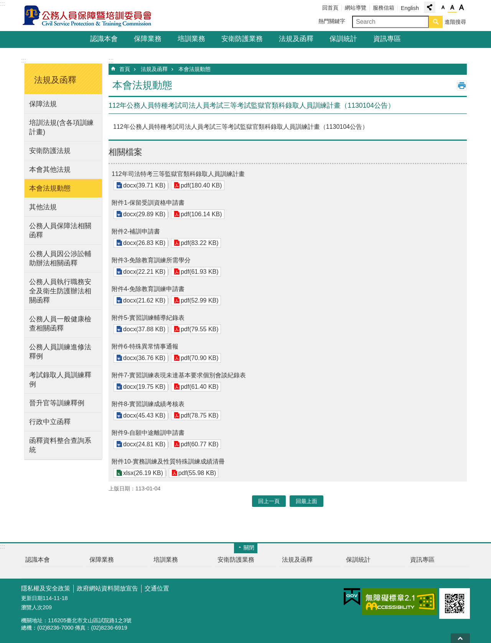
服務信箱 (383, 8)
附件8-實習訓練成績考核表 (148, 404)
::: (2, 3)
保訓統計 (343, 39)
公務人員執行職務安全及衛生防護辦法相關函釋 (60, 291)
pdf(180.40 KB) (201, 185)
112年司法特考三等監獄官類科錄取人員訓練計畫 (178, 174)
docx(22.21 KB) (144, 271)
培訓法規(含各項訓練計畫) (61, 127)
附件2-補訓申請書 (136, 231)
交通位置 (157, 588)
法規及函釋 (296, 39)
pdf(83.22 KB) (200, 243)
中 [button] (452, 8)
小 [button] (443, 8)
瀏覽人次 (32, 607)
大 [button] (461, 8)
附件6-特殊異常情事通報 (145, 346)
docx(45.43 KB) (144, 415)
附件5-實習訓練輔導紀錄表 (148, 317)
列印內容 (462, 85)
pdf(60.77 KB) (200, 444)
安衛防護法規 (50, 151)
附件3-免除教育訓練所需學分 (151, 260)
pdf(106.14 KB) (201, 214)
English (410, 8)
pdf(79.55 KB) (200, 329)
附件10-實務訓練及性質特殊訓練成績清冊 (168, 461)
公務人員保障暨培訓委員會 (88, 15)
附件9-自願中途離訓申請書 (148, 432)
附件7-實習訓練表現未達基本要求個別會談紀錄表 (179, 375)
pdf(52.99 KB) (200, 300)
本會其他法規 (50, 169)
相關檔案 (125, 152)
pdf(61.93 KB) (200, 271)
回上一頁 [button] (269, 501)
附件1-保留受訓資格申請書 (148, 202)
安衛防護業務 (242, 39)
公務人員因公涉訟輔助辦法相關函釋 (60, 258)
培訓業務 (191, 39)
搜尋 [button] (436, 22)
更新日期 (32, 598)
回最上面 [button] (306, 501)
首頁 (124, 69)
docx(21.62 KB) (144, 300)
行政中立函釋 (50, 422)
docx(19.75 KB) (144, 386)
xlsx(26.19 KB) (143, 473)
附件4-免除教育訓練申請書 (148, 289)
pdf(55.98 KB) (197, 473)
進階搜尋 (455, 22)
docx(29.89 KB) (144, 214)
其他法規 (43, 207)
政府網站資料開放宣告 (107, 588)
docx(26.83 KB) (144, 243)
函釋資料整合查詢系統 (60, 445)
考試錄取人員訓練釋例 (60, 379)
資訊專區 (387, 39)
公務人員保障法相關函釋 (60, 230)
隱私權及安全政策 (45, 588)
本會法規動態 (50, 188)
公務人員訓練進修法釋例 (60, 351)
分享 (429, 7)
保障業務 (147, 39)
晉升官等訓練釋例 (56, 403)
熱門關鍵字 (331, 21)
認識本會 (104, 39)
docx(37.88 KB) (144, 329)
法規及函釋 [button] (55, 80)
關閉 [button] (249, 547)
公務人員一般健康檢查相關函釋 (60, 323)
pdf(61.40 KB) (200, 386)
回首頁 (330, 8)
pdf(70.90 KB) (200, 358)
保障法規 (43, 104)
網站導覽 (355, 8)
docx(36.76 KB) (144, 358)
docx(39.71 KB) (144, 185)
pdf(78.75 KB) (200, 415)
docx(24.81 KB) (144, 444)
